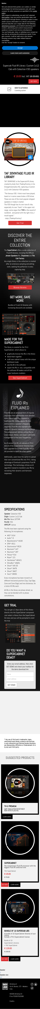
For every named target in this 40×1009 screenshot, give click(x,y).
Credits (12, 1001)
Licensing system (21, 89)
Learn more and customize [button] (20, 53)
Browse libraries (20, 287)
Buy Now (34, 81)
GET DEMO (11, 685)
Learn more (7, 817)
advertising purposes (8, 26)
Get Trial (20, 223)
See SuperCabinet (20, 377)
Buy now (5, 885)
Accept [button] (20, 48)
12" (1, 977)
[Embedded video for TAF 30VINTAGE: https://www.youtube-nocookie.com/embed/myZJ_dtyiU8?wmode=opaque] (20, 110)
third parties (5, 17)
